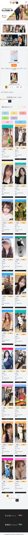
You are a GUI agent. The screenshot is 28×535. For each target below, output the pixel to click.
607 (21, 87)
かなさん (4, 485)
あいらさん (17, 226)
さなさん (4, 226)
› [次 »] (23, 87)
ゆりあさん (17, 485)
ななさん (4, 300)
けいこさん (17, 448)
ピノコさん (17, 263)
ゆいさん (17, 151)
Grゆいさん (17, 338)
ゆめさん (4, 448)
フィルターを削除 (22, 106)
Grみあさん (17, 300)
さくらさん (4, 374)
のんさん (17, 411)
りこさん (4, 152)
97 (20, 495)
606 (18, 87)
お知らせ (14, 65)
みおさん (4, 263)
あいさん (4, 189)
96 (17, 495)
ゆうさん (4, 336)
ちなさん (4, 411)
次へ (10, 101)
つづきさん (17, 189)
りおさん (17, 374)
